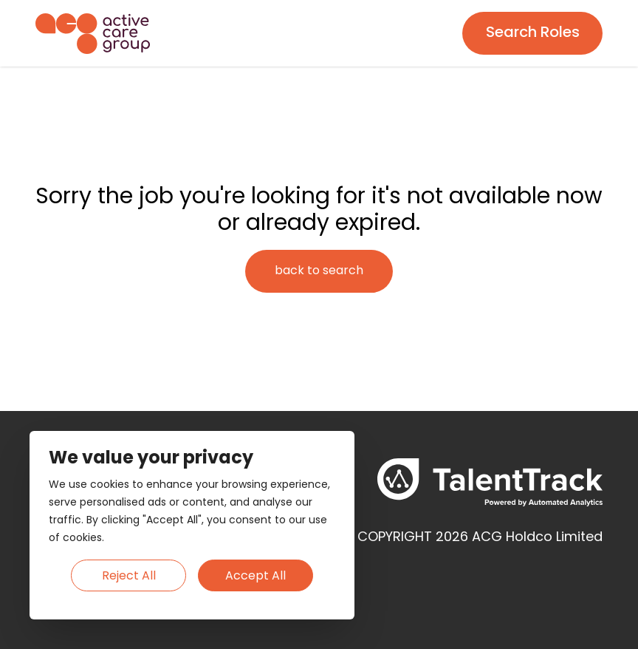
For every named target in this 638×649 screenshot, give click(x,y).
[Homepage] (92, 33)
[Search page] (532, 33)
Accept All (255, 576)
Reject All (129, 576)
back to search (319, 271)
